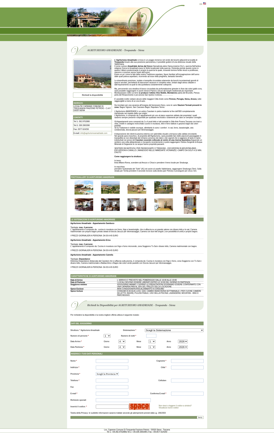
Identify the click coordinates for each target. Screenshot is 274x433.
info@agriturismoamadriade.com (93, 133)
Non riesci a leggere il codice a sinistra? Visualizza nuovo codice (175, 407)
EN (203, 4)
